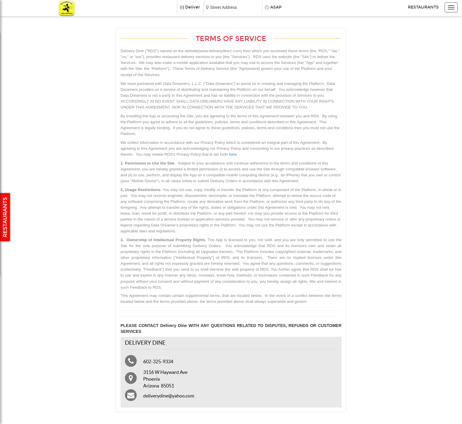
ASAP (276, 7)
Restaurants (423, 7)
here (233, 154)
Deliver (192, 7)
